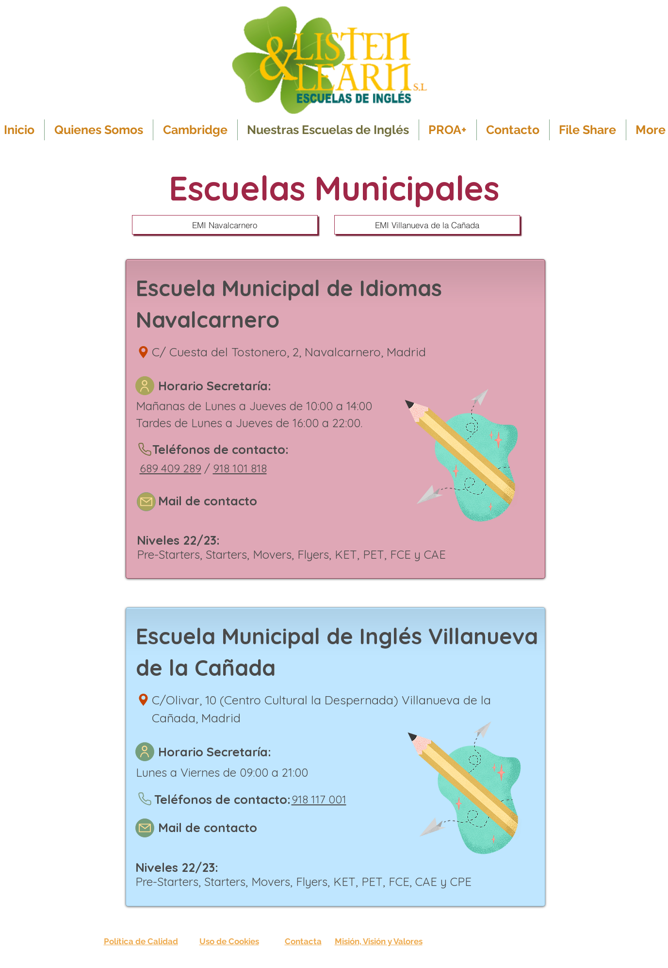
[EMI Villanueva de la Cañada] (427, 224)
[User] (144, 385)
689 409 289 (170, 468)
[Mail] (146, 501)
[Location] (143, 352)
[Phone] (145, 449)
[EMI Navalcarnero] (225, 224)
